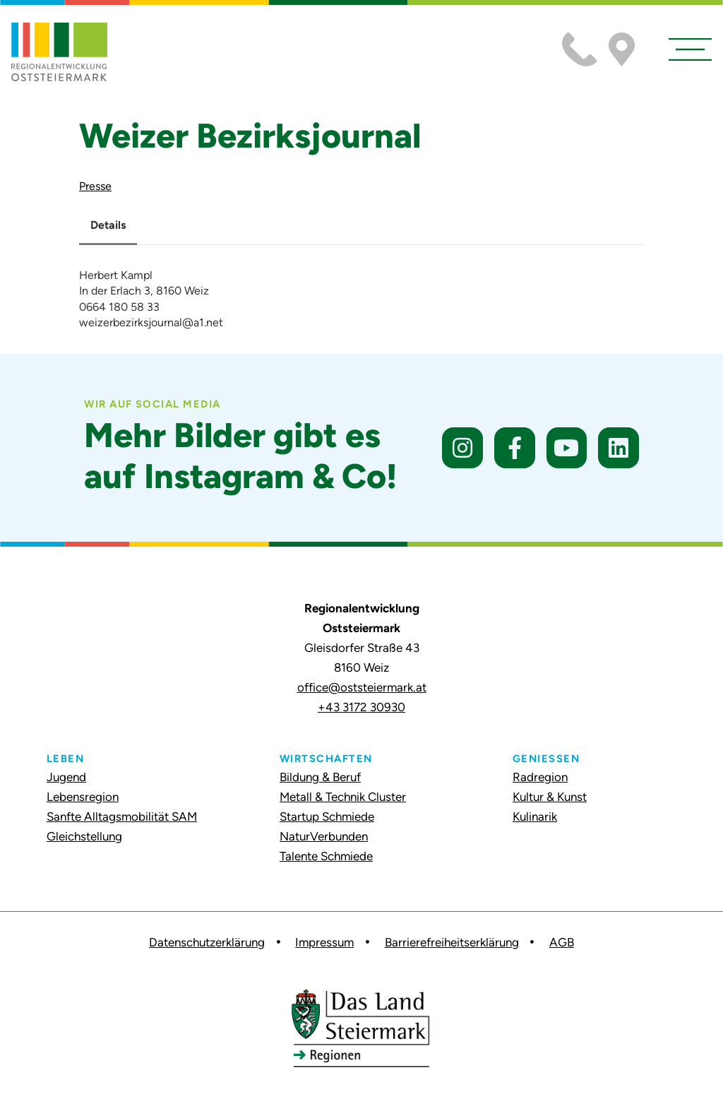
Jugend (66, 777)
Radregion (540, 777)
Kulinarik (535, 816)
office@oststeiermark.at (361, 687)
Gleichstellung (84, 836)
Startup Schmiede (327, 816)
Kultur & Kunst (550, 797)
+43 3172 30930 (361, 707)
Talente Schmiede (326, 856)
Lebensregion (83, 797)
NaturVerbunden (324, 836)
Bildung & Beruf (320, 777)
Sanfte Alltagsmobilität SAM (122, 816)
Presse (95, 186)
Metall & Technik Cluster (343, 797)
